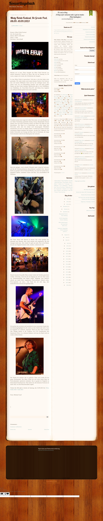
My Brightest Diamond (61, 112)
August (66, 234)
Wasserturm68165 (83, 107)
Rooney (59, 190)
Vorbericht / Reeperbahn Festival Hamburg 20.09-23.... (63, 230)
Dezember (65, 206)
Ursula (55, 68)
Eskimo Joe (61, 183)
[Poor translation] (7, 493)
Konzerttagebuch (22, 3)
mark (80, 172)
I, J (71, 30)
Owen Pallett (70, 114)
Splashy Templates (56, 482)
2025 (68, 198)
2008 (67, 279)
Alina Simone (57, 180)
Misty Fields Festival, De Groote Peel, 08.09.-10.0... (63, 224)
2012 (67, 269)
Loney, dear (70, 104)
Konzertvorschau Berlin (90, 36)
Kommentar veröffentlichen (16, 426)
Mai (66, 240)
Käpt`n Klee (81, 140)
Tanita (55, 65)
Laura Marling (62, 110)
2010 (67, 274)
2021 (67, 245)
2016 (67, 259)
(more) (89, 104)
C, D (61, 30)
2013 (67, 266)
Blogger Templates (47, 482)
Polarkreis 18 (65, 188)
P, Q (63, 31)
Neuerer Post (13, 429)
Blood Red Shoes (58, 182)
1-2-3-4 (62, 172)
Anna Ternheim (69, 97)
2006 (67, 285)
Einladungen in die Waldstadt (89, 29)
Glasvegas (67, 183)
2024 (67, 201)
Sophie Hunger (65, 107)
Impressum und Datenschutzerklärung (46, 450)
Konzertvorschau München (89, 39)
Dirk (55, 72)
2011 (67, 272)
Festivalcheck (92, 41)
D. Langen (81, 116)
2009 (67, 277)
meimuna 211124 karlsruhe (80, 109)
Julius (55, 62)
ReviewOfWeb (82, 181)
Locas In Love (62, 104)
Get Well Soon (64, 94)
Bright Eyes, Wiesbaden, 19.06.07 (88, 201)
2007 (67, 282)
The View (70, 190)
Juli (67, 237)
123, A (56, 30)
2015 (67, 261)
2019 (67, 251)
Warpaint (62, 97)
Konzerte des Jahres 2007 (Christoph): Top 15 (85, 192)
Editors (71, 101)
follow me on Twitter (90, 210)
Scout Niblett (57, 107)
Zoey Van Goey (62, 192)
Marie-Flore (68, 106)
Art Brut (71, 180)
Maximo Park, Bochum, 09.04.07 (88, 194)
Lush (59, 115)
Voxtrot (56, 192)
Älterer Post (46, 429)
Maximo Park (59, 102)
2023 (67, 204)
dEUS (70, 182)
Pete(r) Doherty (59, 99)
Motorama (70, 110)
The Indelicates (64, 109)
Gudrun (55, 63)
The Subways (64, 190)
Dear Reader (65, 96)
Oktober (66, 209)
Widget (76, 181)
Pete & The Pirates (61, 187)
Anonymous (81, 124)
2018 (67, 253)
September (65, 211)
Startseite (30, 429)
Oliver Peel (56, 59)
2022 (68, 243)
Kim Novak (61, 114)
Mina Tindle (64, 101)
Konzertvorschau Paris (90, 32)
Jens (55, 67)
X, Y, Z (57, 33)
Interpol (65, 102)
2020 (67, 248)
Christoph (56, 60)
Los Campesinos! (59, 106)
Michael (55, 70)
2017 (67, 256)
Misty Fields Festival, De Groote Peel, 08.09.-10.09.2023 (28, 19)
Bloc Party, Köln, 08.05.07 (89, 189)
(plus (66, 99)
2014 (67, 264)
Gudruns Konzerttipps (90, 34)
